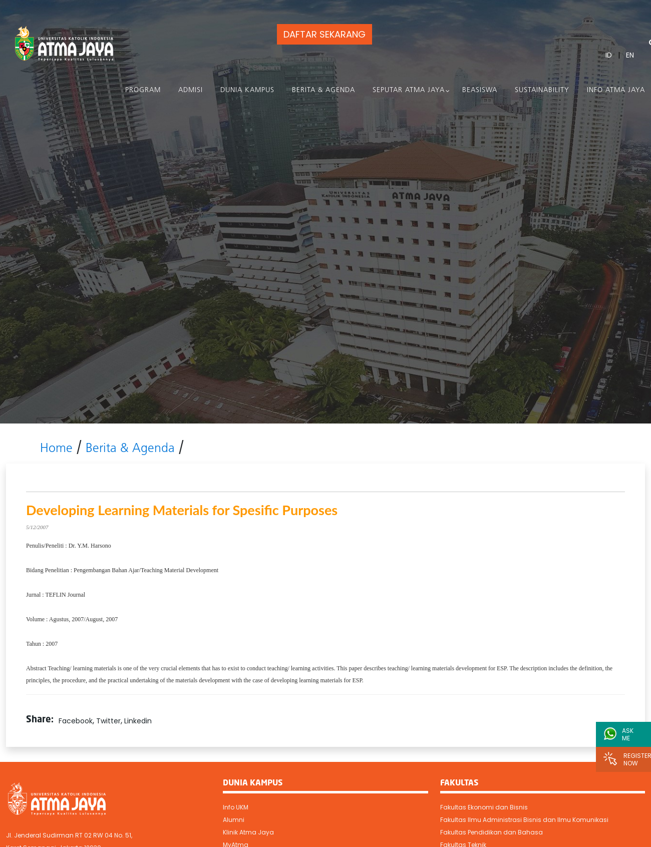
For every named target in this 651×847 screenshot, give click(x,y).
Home (56, 449)
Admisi (190, 90)
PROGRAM (143, 90)
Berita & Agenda (323, 90)
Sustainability (542, 90)
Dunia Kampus (247, 90)
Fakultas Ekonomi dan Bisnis (484, 807)
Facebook (76, 721)
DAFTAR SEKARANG (324, 34)
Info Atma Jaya (616, 90)
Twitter (108, 721)
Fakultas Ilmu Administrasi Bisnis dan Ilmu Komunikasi (524, 819)
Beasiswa (479, 90)
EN (630, 55)
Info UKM (235, 807)
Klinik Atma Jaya (248, 832)
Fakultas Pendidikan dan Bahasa (491, 832)
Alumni (233, 819)
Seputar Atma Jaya (409, 90)
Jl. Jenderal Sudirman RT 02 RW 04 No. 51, (69, 835)
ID (608, 55)
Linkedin (138, 721)
